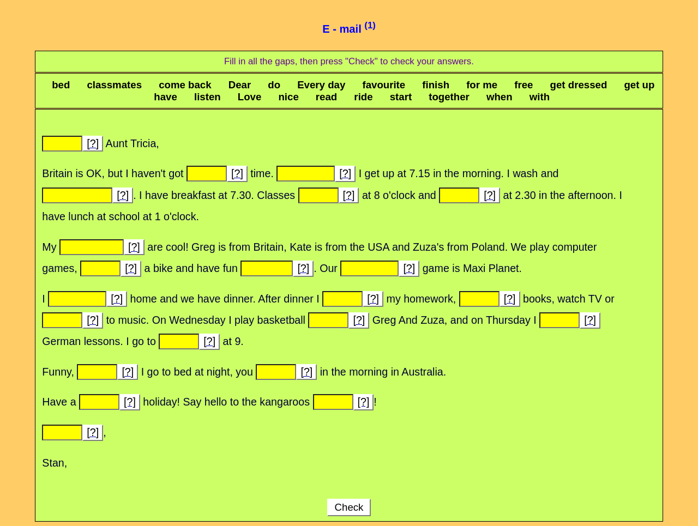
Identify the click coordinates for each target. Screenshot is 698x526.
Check (349, 507)
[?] (93, 143)
